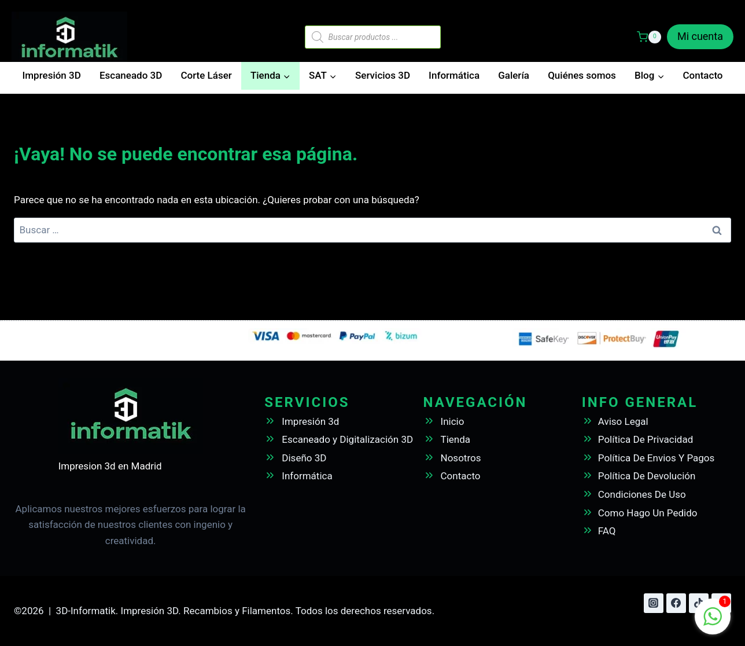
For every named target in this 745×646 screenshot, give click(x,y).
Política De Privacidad (646, 439)
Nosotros (461, 458)
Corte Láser (205, 75)
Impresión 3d (310, 421)
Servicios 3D (382, 75)
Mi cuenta (700, 36)
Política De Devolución (647, 476)
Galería (513, 75)
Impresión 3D (52, 75)
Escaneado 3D (130, 75)
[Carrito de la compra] (649, 37)
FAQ (607, 531)
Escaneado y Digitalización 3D (347, 439)
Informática (454, 75)
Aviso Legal (623, 421)
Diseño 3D (304, 458)
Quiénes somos (582, 75)
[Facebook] (676, 603)
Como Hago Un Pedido (648, 513)
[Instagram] (653, 603)
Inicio (452, 421)
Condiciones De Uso (642, 494)
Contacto (702, 75)
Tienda (456, 439)
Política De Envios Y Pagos (656, 458)
